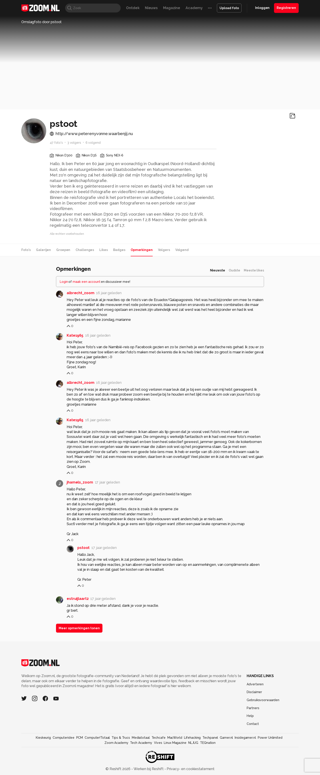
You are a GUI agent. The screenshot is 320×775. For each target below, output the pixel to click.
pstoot (83, 548)
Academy (194, 8)
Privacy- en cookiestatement (190, 769)
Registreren (286, 8)
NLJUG (193, 743)
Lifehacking (192, 737)
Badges (119, 250)
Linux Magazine (175, 743)
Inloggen (262, 8)
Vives (158, 743)
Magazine (171, 8)
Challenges (85, 250)
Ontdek (132, 8)
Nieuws (151, 8)
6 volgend (93, 142)
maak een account (86, 281)
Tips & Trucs (121, 737)
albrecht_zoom (80, 293)
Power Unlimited (270, 737)
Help (250, 716)
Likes (103, 250)
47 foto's (56, 142)
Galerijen (43, 250)
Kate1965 (75, 335)
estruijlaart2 (77, 599)
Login (64, 281)
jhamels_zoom (80, 482)
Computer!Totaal (97, 737)
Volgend (182, 250)
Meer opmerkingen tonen (79, 628)
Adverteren (255, 684)
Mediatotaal (141, 737)
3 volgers (74, 142)
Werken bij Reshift (148, 769)
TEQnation (208, 743)
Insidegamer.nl (245, 737)
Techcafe (159, 737)
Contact (253, 724)
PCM (79, 737)
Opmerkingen (142, 250)
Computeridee (63, 737)
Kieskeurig (43, 737)
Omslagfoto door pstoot (41, 22)
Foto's (26, 250)
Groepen (63, 250)
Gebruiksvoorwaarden (263, 700)
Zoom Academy (116, 743)
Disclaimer (254, 692)
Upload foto (229, 8)
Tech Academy (141, 743)
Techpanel (210, 737)
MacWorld (174, 737)
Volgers (164, 250)
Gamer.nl (226, 737)
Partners (253, 708)
